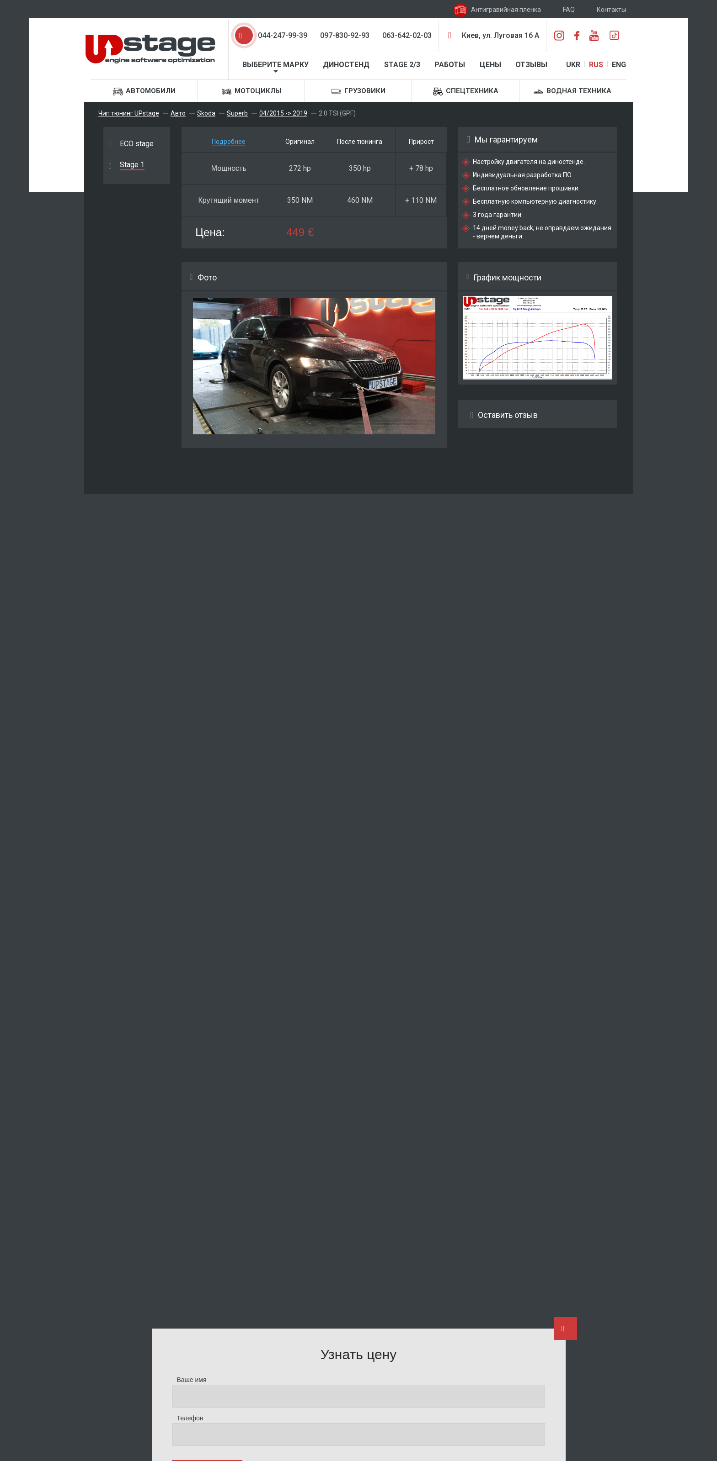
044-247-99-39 (282, 35)
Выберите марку (275, 64)
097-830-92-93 (344, 35)
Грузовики (358, 91)
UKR (573, 64)
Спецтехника (465, 91)
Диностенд (346, 64)
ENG (619, 64)
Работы (449, 64)
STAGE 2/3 (402, 64)
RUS (596, 64)
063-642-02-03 (407, 35)
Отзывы (531, 64)
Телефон (190, 1418)
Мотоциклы (251, 91)
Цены (490, 64)
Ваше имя (192, 1379)
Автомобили (144, 91)
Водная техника (572, 91)
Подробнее (229, 141)
